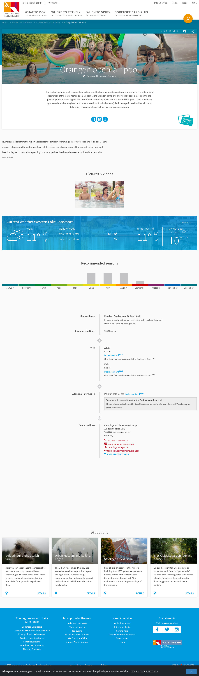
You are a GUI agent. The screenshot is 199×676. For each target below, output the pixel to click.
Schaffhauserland (31, 641)
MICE (194, 2)
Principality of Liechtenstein (31, 634)
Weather (53, 2)
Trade (184, 2)
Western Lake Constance (32, 637)
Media (174, 2)
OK (191, 671)
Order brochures (122, 623)
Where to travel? (66, 13)
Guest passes (122, 638)
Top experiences (77, 627)
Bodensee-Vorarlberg (32, 626)
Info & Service (160, 2)
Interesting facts (122, 627)
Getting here (122, 630)
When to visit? (98, 13)
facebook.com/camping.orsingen (121, 450)
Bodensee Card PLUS (131, 13)
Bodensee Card (113, 355)
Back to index (169, 30)
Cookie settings (149, 671)
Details (185, 222)
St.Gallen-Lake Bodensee (32, 645)
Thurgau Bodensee (32, 649)
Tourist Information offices (122, 634)
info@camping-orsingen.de (119, 443)
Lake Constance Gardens (77, 634)
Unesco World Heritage (77, 641)
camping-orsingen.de (116, 447)
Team (122, 641)
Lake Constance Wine (77, 638)
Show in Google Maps (116, 454)
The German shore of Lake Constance (32, 630)
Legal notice (75, 665)
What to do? (36, 13)
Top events (77, 630)
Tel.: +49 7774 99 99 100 (116, 440)
